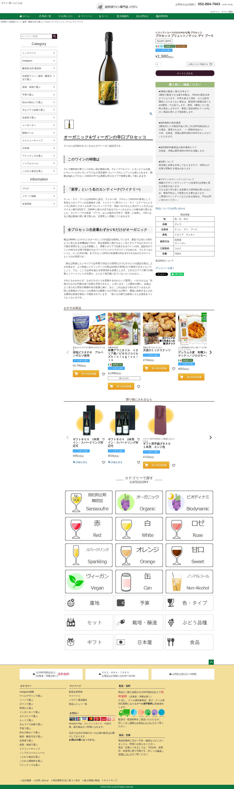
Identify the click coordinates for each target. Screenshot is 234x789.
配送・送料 (124, 686)
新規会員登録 (76, 691)
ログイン (216, 12)
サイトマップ (110, 780)
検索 (54, 36)
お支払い (74, 713)
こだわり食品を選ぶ (32, 171)
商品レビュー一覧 (78, 704)
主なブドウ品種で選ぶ (33, 110)
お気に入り (65, 16)
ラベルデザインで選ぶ (31, 696)
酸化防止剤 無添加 (31, 68)
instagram (27, 60)
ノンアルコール (30, 163)
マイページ (85, 16)
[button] (68, 352)
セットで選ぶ (26, 720)
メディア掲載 (29, 196)
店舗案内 (123, 16)
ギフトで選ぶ (26, 704)
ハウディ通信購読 (78, 700)
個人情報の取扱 (92, 780)
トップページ (29, 53)
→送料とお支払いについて (141, 723)
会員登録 (26, 203)
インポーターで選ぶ (30, 712)
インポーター (29, 125)
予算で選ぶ (28, 94)
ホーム (25, 16)
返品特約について (165, 260)
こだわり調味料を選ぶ (31, 761)
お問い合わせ (42, 780)
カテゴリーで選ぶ (29, 716)
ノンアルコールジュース (32, 752)
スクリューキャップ (32, 140)
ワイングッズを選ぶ (32, 155)
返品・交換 (124, 735)
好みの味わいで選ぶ (32, 102)
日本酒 (25, 148)
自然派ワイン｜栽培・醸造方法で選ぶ (25, 22)
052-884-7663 (209, 4)
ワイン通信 (228, 12)
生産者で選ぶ (29, 117)
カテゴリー (26, 686)
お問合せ (142, 16)
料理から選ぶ (26, 708)
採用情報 (162, 16)
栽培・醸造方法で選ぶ (31, 736)
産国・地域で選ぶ (31, 87)
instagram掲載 (27, 691)
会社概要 (26, 780)
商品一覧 (45, 16)
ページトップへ (211, 662)
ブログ (25, 188)
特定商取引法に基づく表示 (66, 780)
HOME (4, 22)
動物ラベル (28, 133)
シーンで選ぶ (26, 700)
